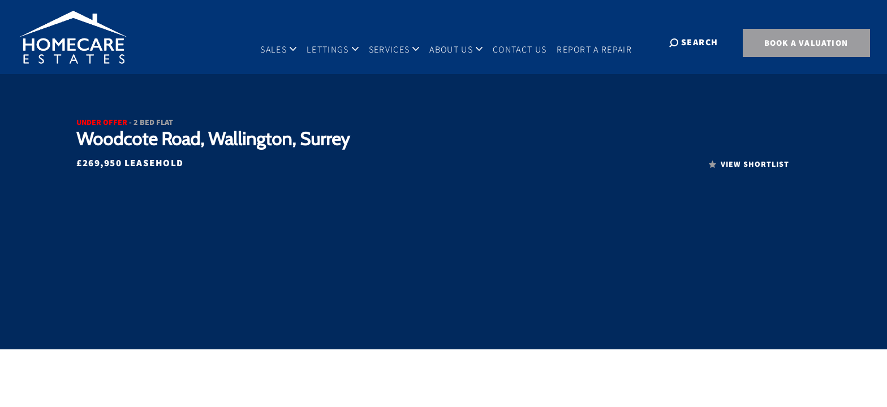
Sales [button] (288, 41)
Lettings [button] (343, 41)
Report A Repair (604, 41)
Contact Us (530, 41)
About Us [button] (466, 41)
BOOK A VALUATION (806, 42)
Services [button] (403, 41)
